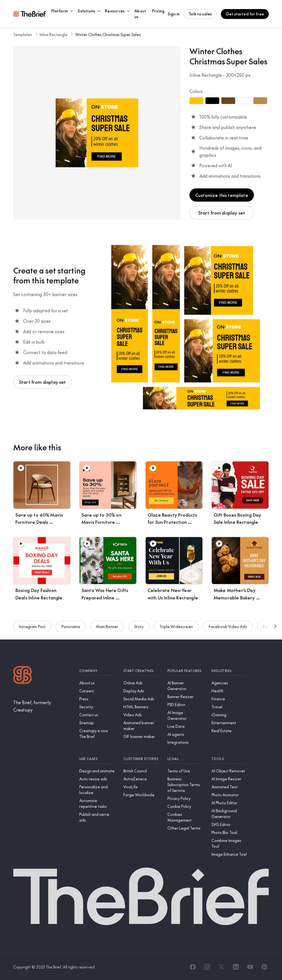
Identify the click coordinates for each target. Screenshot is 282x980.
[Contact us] (97, 715)
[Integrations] (185, 742)
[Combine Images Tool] (229, 843)
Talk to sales (200, 14)
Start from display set (221, 213)
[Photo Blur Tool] (229, 832)
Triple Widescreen (176, 629)
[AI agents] (185, 734)
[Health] (229, 691)
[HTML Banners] (141, 707)
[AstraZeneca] (141, 779)
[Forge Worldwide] (141, 795)
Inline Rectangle (53, 34)
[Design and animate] (97, 771)
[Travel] (229, 707)
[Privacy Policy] (185, 798)
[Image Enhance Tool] (229, 854)
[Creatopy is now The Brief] (97, 733)
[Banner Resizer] (185, 696)
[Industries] (229, 671)
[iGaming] (229, 715)
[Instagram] (207, 966)
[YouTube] (250, 966)
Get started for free (245, 14)
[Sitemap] (97, 723)
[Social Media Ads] (141, 699)
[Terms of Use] (185, 771)
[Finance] (229, 699)
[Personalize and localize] (97, 789)
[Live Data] (185, 726)
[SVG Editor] (229, 824)
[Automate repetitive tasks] (97, 803)
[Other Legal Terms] (185, 828)
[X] (221, 966)
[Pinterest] (264, 966)
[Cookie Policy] (185, 806)
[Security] (97, 707)
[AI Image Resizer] (229, 779)
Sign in (174, 14)
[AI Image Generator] (185, 715)
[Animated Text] (229, 787)
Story (138, 629)
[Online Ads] (141, 683)
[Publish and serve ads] (97, 817)
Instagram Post (32, 629)
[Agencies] (229, 683)
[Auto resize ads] (97, 779)
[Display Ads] (141, 691)
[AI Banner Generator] (185, 685)
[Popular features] (185, 671)
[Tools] (229, 759)
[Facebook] (192, 966)
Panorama (70, 629)
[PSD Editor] (185, 704)
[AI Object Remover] (229, 771)
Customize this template (221, 195)
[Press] (97, 699)
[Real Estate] (229, 731)
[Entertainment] (229, 723)
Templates (22, 34)
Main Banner (107, 629)
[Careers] (97, 691)
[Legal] (185, 759)
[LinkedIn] (235, 966)
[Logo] (22, 675)
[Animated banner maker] (141, 725)
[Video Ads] (141, 715)
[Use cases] (97, 759)
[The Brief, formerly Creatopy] (41, 706)
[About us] (97, 683)
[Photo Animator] (229, 795)
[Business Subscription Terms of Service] (185, 784)
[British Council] (141, 771)
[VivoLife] (141, 787)
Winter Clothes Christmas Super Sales (108, 34)
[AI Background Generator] (229, 813)
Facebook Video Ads (228, 629)
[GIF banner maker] (141, 736)
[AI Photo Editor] (229, 803)
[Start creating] (141, 671)
